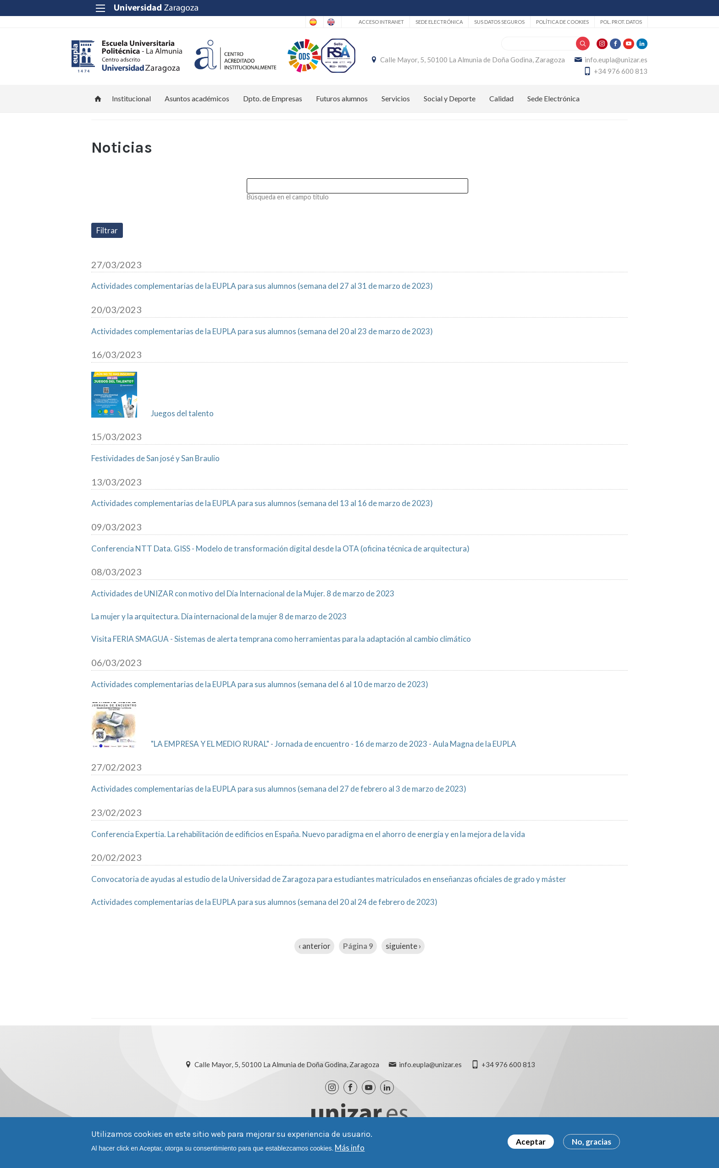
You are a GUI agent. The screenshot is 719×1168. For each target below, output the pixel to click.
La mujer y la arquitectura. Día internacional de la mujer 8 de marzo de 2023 (219, 621)
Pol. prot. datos (601, 22)
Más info (350, 1148)
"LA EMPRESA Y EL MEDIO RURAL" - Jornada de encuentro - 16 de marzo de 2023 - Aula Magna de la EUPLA (333, 749)
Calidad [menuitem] (501, 103)
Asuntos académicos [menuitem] (197, 103)
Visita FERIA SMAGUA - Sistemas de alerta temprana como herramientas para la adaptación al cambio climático (281, 644)
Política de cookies (542, 22)
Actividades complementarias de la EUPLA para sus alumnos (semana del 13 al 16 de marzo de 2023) (262, 508)
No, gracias (591, 1143)
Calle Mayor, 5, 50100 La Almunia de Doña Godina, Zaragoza (535, 62)
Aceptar (531, 1143)
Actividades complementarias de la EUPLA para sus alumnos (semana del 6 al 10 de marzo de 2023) (259, 689)
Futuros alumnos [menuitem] (342, 103)
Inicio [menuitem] (98, 103)
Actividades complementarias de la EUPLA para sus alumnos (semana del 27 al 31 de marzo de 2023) (262, 291)
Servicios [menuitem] (396, 103)
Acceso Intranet (361, 22)
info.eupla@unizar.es (523, 74)
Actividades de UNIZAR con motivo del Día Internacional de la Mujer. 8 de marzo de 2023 (242, 598)
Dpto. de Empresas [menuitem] (272, 103)
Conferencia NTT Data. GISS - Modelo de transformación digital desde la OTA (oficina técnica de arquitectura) (280, 553)
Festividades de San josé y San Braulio (155, 463)
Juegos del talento (182, 418)
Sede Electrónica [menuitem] (553, 103)
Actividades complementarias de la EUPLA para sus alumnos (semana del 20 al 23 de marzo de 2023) (262, 336)
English (308, 22)
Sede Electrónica (418, 22)
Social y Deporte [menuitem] (450, 103)
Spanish (272, 22)
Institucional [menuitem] (131, 103)
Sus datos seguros (479, 22)
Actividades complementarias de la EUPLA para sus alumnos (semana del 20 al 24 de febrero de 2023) (264, 907)
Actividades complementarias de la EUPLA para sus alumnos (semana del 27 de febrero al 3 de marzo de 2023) (278, 794)
